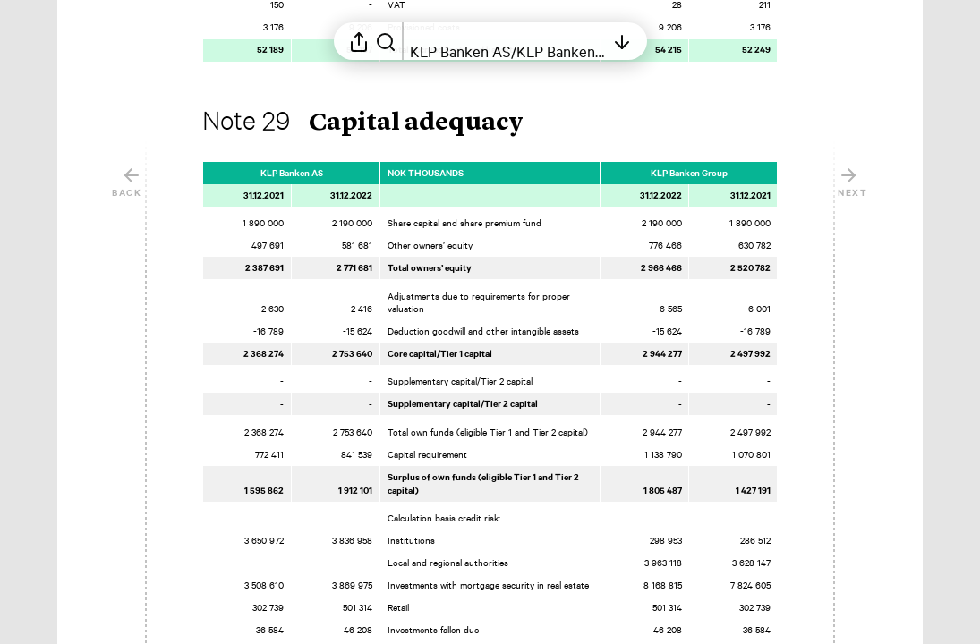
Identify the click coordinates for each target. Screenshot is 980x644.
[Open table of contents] (507, 41)
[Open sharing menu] (359, 41)
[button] (377, 123)
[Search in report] (385, 41)
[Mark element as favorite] (795, 172)
